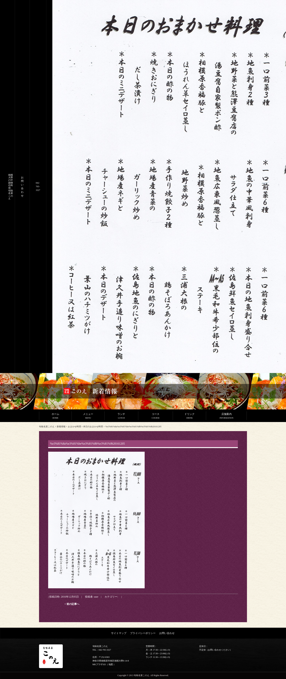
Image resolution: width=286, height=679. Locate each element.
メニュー (88, 416)
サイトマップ (118, 633)
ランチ (121, 416)
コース (155, 416)
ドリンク (189, 416)
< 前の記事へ (71, 604)
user (96, 596)
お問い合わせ (167, 633)
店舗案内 (226, 416)
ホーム (55, 416)
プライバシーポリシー (143, 633)
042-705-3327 (38, 186)
